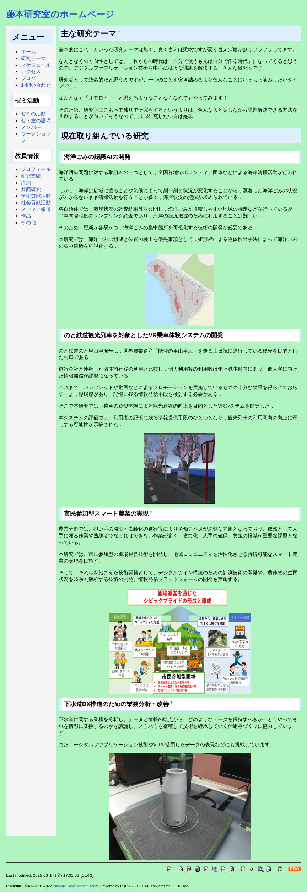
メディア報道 (36, 209)
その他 (28, 222)
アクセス (31, 71)
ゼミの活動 (33, 114)
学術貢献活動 (36, 196)
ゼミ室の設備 (36, 120)
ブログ (28, 78)
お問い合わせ (36, 85)
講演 (26, 183)
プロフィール (36, 169)
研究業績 (31, 176)
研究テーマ (33, 58)
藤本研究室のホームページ (60, 14)
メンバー (31, 127)
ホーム (28, 51)
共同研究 (31, 189)
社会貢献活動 (36, 202)
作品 (26, 216)
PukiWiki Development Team (75, 886)
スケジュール (36, 65)
